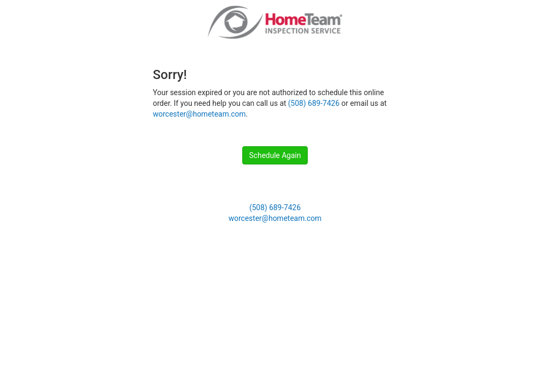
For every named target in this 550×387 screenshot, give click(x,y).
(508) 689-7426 (313, 103)
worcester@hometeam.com (199, 114)
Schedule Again (275, 155)
